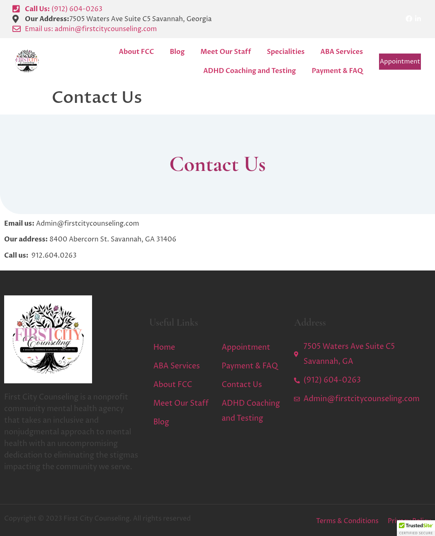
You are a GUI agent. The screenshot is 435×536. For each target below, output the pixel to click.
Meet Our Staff (225, 51)
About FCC (136, 51)
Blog (177, 51)
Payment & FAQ (337, 71)
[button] (416, 528)
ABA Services (342, 51)
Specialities (285, 51)
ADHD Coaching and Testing (249, 71)
